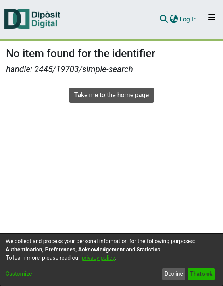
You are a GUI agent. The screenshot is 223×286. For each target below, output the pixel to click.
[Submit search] (164, 19)
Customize (19, 274)
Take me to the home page (111, 95)
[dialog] (111, 259)
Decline (174, 274)
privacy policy (98, 258)
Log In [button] (188, 19)
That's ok (201, 274)
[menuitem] (174, 19)
